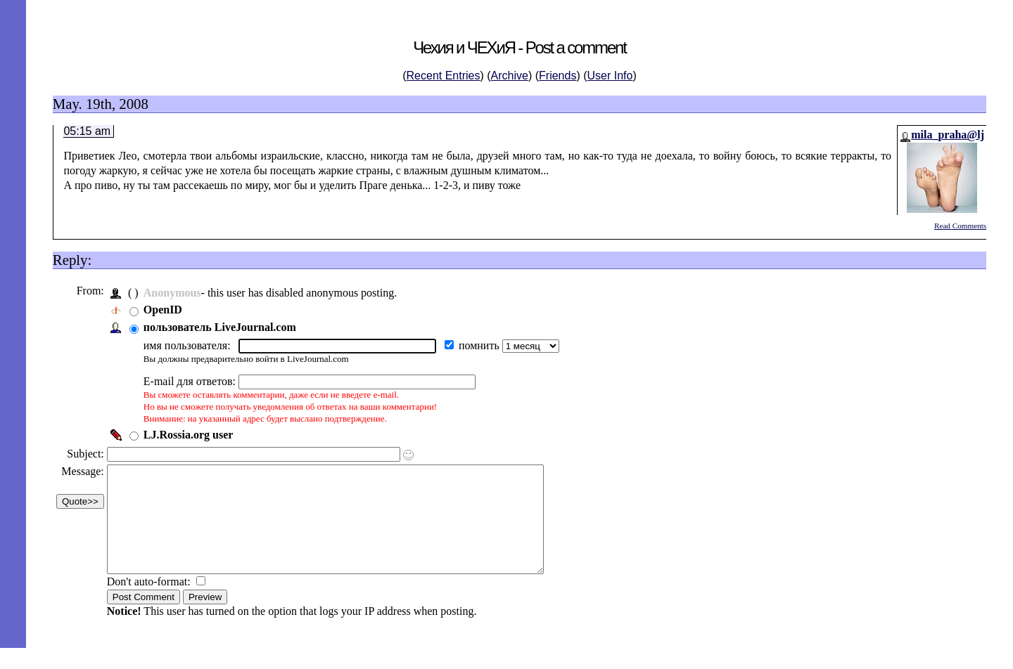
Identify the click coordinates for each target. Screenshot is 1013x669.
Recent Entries (443, 76)
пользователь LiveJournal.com (223, 327)
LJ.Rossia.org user (192, 435)
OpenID (166, 310)
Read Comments (960, 225)
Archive (509, 76)
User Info (610, 76)
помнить (484, 345)
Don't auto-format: (153, 603)
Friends (557, 76)
